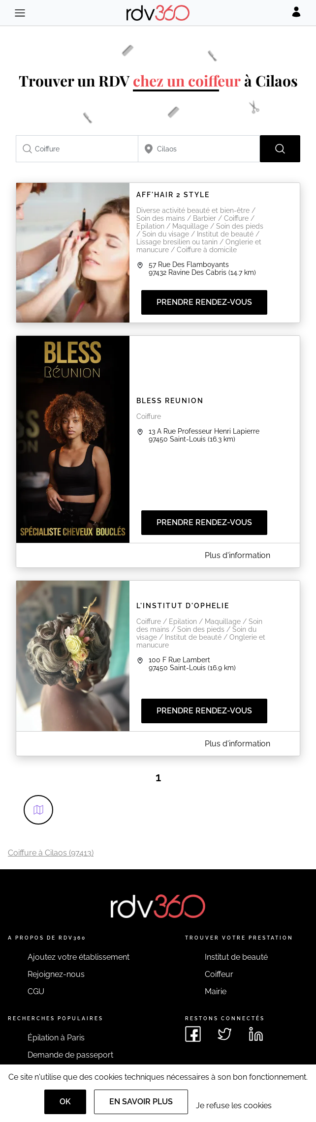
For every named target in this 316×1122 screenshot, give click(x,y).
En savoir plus (141, 1101)
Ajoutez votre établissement (78, 957)
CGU (36, 991)
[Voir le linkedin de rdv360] (256, 1034)
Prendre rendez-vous (204, 302)
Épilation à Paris (56, 1037)
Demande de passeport (70, 1055)
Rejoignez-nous (56, 974)
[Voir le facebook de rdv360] (193, 1034)
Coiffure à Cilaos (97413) (51, 852)
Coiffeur (219, 974)
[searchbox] (77, 148)
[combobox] (77, 148)
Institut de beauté (236, 957)
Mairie (215, 991)
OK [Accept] (65, 1101)
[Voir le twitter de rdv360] (224, 1034)
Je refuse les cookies (234, 1105)
